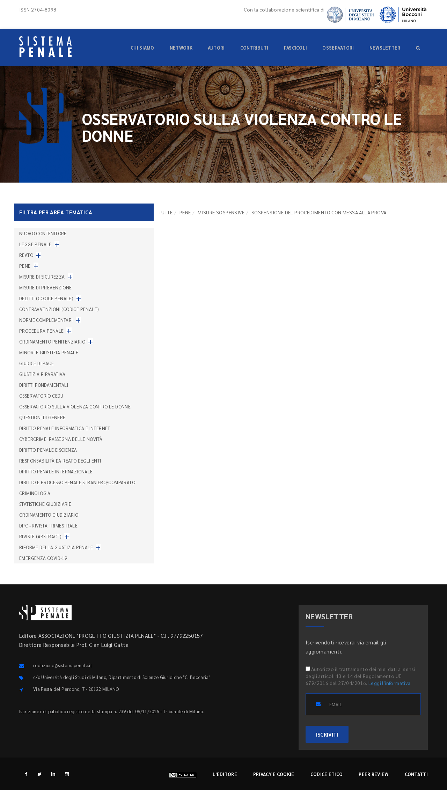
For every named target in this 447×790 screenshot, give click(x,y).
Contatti (416, 774)
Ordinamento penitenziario (52, 342)
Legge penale (35, 244)
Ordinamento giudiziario (48, 515)
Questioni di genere (42, 417)
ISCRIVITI (327, 734)
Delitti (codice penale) (46, 298)
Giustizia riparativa (42, 374)
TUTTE (166, 212)
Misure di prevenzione (45, 287)
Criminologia (35, 493)
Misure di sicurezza (42, 277)
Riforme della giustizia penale (56, 547)
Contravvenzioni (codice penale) (59, 309)
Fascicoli (295, 48)
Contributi (254, 48)
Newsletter (385, 48)
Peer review (373, 774)
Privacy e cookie (273, 774)
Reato (26, 255)
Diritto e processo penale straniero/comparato (77, 482)
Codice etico (326, 774)
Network (181, 48)
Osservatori (338, 48)
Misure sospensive (221, 212)
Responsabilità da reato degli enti (60, 461)
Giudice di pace (36, 363)
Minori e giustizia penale (48, 352)
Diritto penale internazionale (56, 471)
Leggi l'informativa (389, 683)
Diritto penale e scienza (48, 450)
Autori (216, 48)
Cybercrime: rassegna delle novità (60, 439)
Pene (185, 212)
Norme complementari (46, 320)
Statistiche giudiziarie (45, 504)
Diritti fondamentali (43, 385)
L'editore (225, 774)
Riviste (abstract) (40, 536)
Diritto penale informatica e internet (64, 428)
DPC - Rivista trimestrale (48, 526)
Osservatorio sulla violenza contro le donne (75, 406)
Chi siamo (142, 48)
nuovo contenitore (43, 233)
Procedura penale (41, 331)
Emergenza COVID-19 (43, 558)
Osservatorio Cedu (41, 396)
